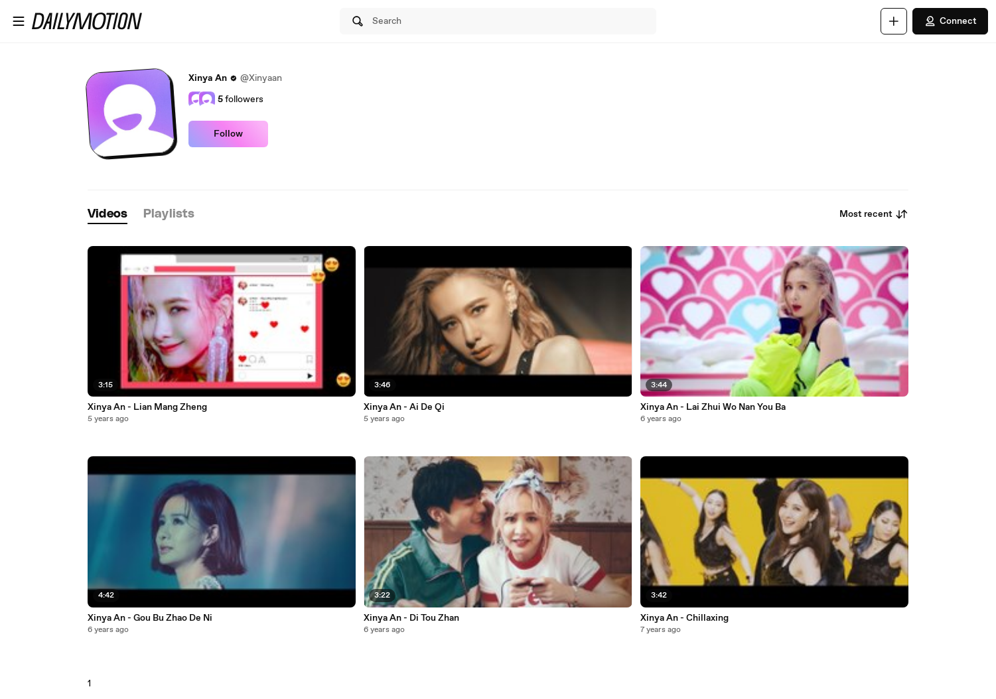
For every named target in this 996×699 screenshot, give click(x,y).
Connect (950, 21)
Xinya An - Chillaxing (684, 618)
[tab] (107, 214)
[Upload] (894, 21)
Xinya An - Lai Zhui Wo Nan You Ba (713, 407)
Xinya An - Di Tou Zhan (411, 618)
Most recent (873, 214)
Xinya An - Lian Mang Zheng (147, 407)
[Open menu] (18, 21)
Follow (228, 134)
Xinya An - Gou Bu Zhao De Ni (150, 618)
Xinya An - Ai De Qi (404, 407)
